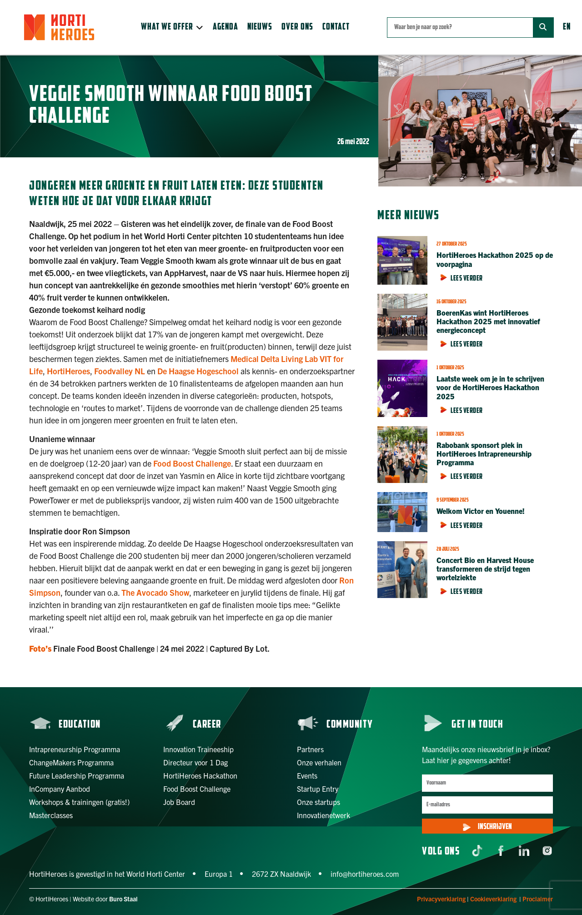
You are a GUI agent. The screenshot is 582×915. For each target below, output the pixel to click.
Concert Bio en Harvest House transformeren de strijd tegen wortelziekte (485, 568)
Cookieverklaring (493, 899)
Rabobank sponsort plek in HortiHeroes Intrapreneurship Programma (484, 453)
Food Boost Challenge (192, 463)
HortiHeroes (68, 371)
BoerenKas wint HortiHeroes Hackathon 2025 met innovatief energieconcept (488, 321)
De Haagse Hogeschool (198, 371)
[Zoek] (543, 27)
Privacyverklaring (441, 899)
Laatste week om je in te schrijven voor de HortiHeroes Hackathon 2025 (490, 387)
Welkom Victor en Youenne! (480, 510)
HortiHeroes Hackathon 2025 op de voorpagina (494, 259)
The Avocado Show (155, 592)
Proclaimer (537, 899)
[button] (172, 27)
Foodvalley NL (119, 371)
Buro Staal (123, 899)
